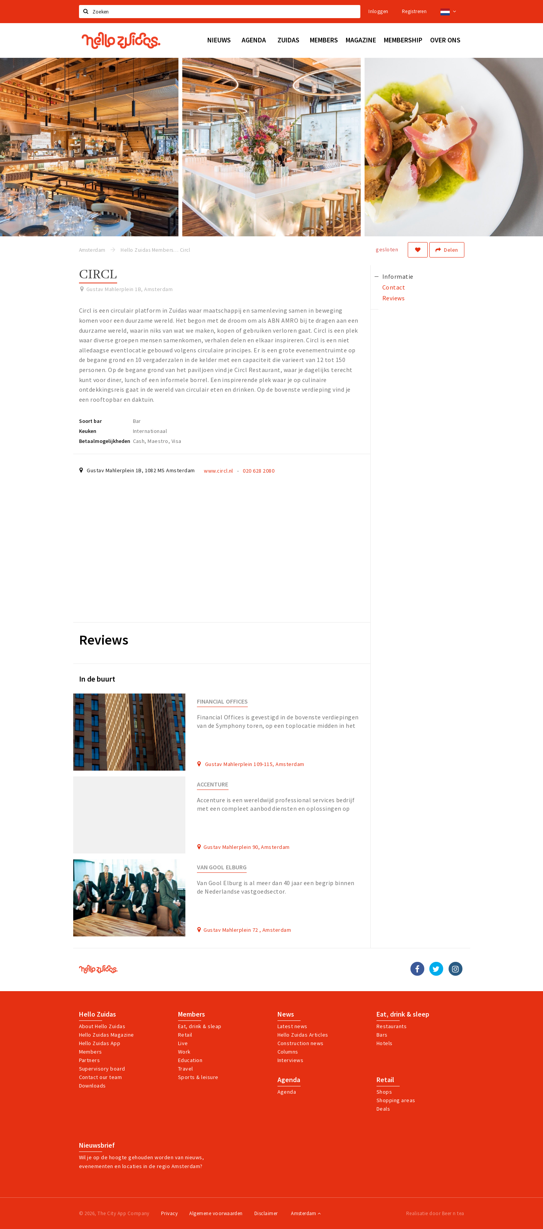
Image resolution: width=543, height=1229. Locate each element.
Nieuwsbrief (97, 1145)
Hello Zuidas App (100, 1043)
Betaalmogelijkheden (104, 441)
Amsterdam (306, 1213)
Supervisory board (102, 1068)
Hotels (385, 1043)
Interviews (290, 1060)
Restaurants (392, 1026)
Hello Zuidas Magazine (106, 1034)
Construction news (300, 1043)
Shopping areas (396, 1100)
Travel (185, 1068)
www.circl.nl (218, 470)
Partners (89, 1060)
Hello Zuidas (97, 1014)
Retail (185, 1034)
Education (190, 1060)
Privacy (169, 1213)
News (285, 1014)
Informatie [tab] (398, 276)
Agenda (288, 1080)
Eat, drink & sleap (200, 1026)
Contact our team (100, 1077)
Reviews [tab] (393, 298)
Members (90, 1051)
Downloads (92, 1085)
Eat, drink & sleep (403, 1014)
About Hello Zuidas (102, 1026)
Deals (383, 1108)
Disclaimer (266, 1213)
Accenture (213, 784)
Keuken (87, 431)
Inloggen (378, 11)
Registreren (414, 11)
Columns (287, 1051)
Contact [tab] (393, 287)
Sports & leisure (198, 1077)
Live (183, 1043)
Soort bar (90, 421)
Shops (384, 1091)
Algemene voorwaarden (216, 1213)
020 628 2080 (258, 470)
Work (184, 1051)
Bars (382, 1034)
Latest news (292, 1026)
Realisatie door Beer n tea (435, 1213)
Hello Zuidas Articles (302, 1034)
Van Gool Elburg (222, 867)
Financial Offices (222, 701)
